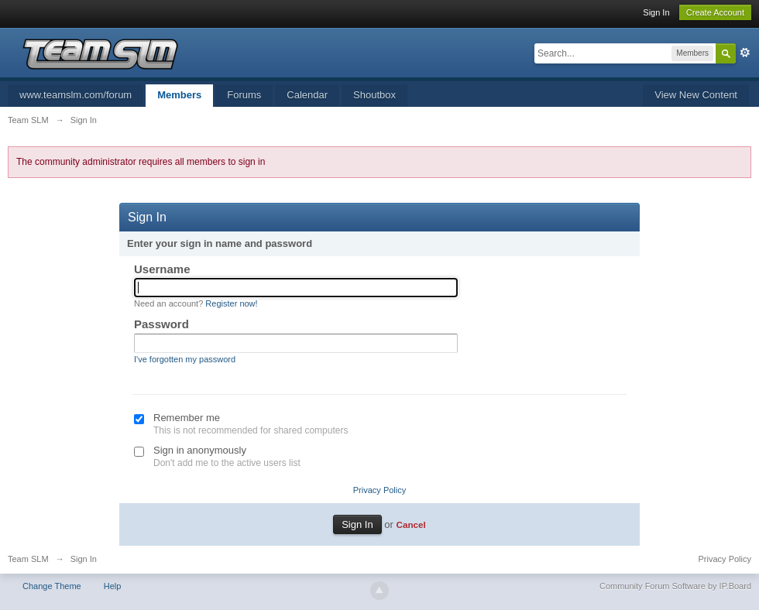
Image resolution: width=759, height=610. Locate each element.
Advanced (745, 52)
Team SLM (28, 559)
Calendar (307, 95)
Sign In (656, 12)
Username (162, 269)
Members (179, 95)
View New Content (695, 95)
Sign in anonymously (199, 450)
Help (113, 586)
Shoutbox (374, 95)
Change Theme (51, 586)
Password (161, 324)
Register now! (231, 303)
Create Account (715, 12)
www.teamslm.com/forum (75, 95)
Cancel (410, 524)
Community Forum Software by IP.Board (675, 586)
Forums (244, 95)
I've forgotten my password (184, 359)
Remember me (186, 417)
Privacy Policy (379, 490)
